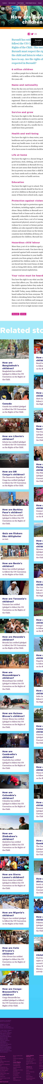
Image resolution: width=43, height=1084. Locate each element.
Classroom (22, 4)
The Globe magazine (4, 1070)
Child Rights (20, 3)
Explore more (2, 1076)
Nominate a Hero (29, 1061)
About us (29, 1067)
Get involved (12, 3)
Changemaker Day (3, 1067)
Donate (14, 1060)
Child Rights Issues (16, 1080)
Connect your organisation (18, 1058)
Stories (40, 1063)
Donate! (37, 42)
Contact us (28, 1075)
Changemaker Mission (4, 1068)
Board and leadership (30, 1071)
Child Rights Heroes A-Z (30, 1059)
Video (1, 1059)
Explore (5, 3)
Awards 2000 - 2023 (30, 1058)
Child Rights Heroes (31, 3)
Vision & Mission (29, 1068)
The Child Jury (16, 1075)
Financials (28, 1073)
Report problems (29, 1076)
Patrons (27, 1070)
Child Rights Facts (16, 1065)
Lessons (40, 1060)
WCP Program (3, 1058)
